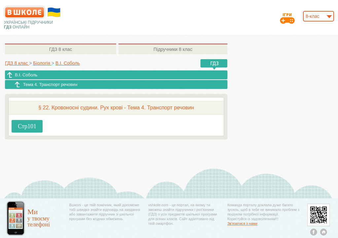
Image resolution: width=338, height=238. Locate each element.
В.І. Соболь (26, 74)
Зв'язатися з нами (242, 223)
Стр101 (27, 126)
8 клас (60, 49)
